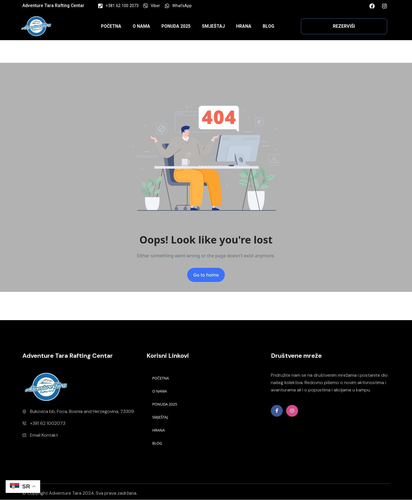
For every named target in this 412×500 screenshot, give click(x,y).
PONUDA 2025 (176, 26)
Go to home (206, 275)
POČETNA (111, 26)
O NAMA (141, 26)
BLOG (268, 26)
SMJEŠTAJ (213, 26)
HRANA (243, 26)
